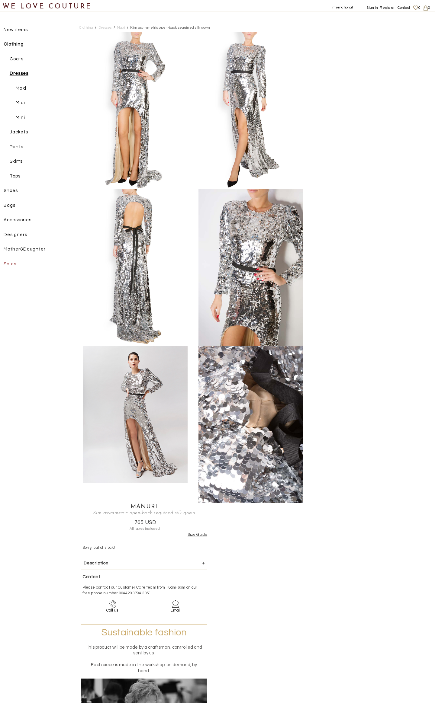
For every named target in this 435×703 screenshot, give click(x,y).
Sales (13, 264)
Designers (18, 234)
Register (387, 8)
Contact (404, 8)
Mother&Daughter (28, 249)
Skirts (19, 161)
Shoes (14, 191)
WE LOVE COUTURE (47, 6)
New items (19, 29)
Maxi (24, 88)
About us (365, 642)
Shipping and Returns (377, 648)
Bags (12, 205)
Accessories (20, 220)
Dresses (22, 74)
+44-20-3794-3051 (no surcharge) (255, 601)
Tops (18, 176)
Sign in (372, 8)
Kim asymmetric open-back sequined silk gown (170, 28)
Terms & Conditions (373, 659)
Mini (23, 117)
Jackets (22, 132)
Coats (20, 59)
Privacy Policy (369, 654)
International (342, 7)
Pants (19, 147)
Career (363, 665)
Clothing (17, 44)
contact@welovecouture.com (375, 601)
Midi (23, 103)
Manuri (365, 36)
